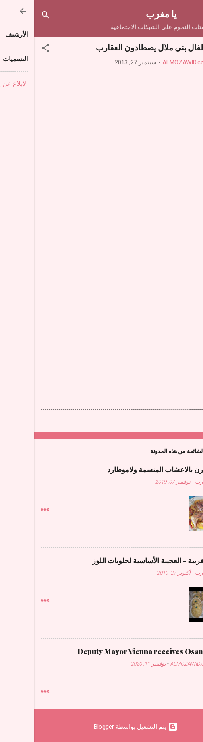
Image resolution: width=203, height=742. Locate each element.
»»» (10, 509)
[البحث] (11, 16)
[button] (11, 49)
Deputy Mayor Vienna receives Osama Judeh (120, 651)
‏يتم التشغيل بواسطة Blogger (101, 726)
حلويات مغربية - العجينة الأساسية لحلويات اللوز (127, 560)
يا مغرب (127, 13)
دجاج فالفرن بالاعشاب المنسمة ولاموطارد (135, 469)
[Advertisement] (101, 282)
